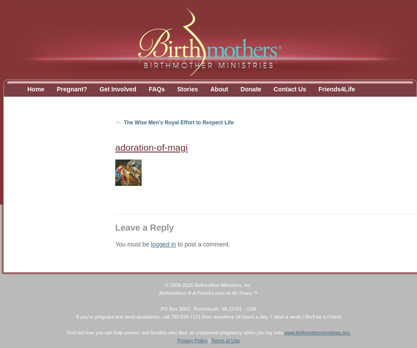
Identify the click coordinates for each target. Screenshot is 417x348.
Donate (251, 89)
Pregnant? (72, 89)
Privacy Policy (192, 340)
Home (35, 89)
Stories (187, 89)
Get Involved (117, 89)
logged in (163, 244)
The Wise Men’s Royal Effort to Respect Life (174, 123)
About (219, 89)
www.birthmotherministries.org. (317, 332)
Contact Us (290, 89)
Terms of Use (225, 340)
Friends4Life (336, 89)
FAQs (157, 89)
